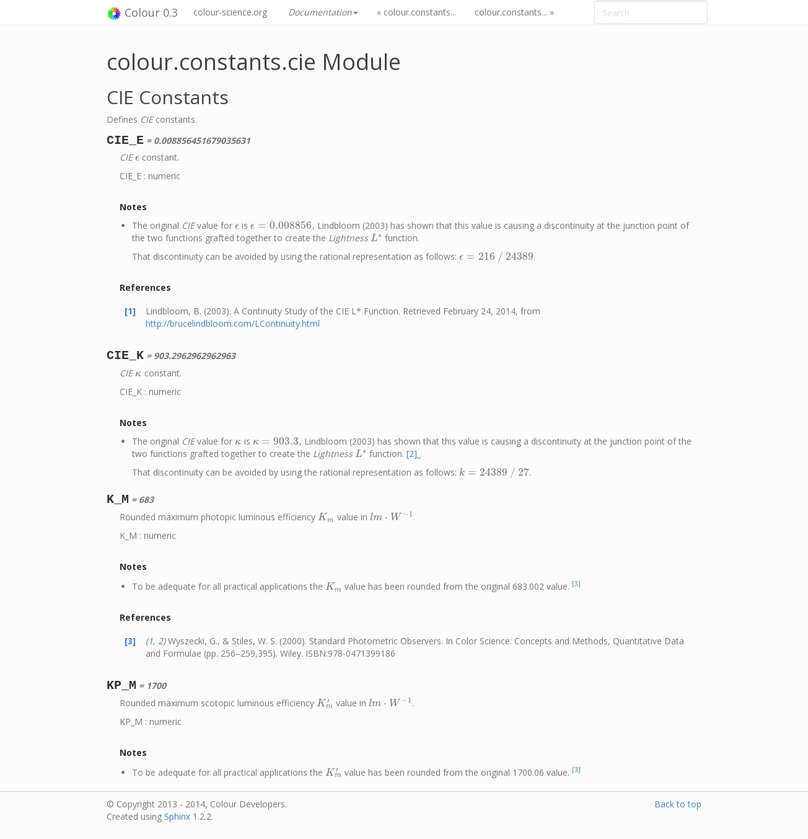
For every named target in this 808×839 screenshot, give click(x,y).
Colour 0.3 (142, 13)
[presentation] (137, 157)
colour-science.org (230, 12)
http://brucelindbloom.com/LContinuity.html (233, 323)
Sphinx (177, 816)
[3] (576, 583)
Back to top (677, 804)
